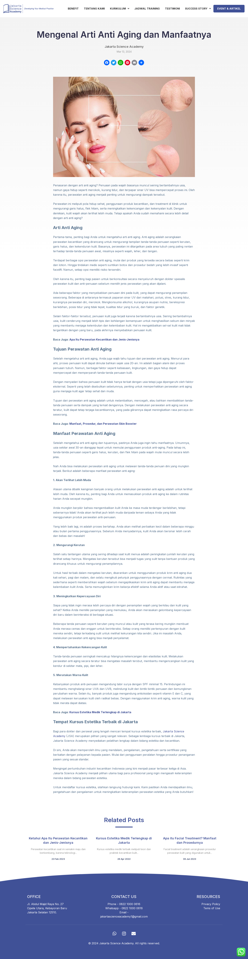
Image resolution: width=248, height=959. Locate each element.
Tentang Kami (94, 8)
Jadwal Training (147, 8)
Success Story (198, 8)
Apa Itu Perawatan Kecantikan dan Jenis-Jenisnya (104, 339)
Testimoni (172, 8)
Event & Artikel (229, 8)
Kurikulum (119, 8)
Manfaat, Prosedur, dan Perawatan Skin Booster (102, 423)
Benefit (73, 8)
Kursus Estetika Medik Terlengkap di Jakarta (100, 712)
